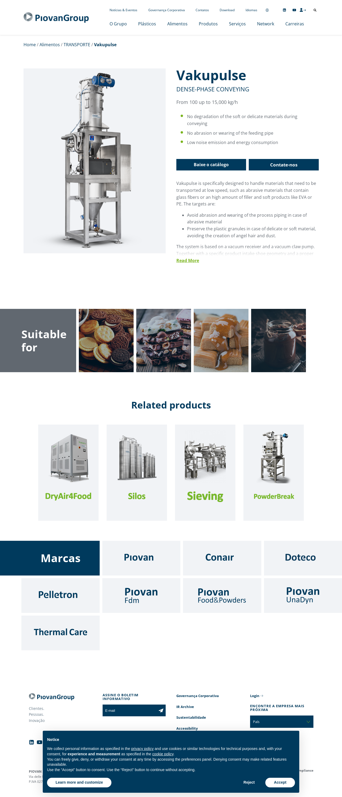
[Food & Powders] (222, 595)
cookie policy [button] (162, 754)
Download (227, 10)
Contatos (202, 10)
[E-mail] (129, 710)
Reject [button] (249, 782)
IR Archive (185, 706)
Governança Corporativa (166, 10)
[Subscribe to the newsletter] (161, 710)
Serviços (237, 24)
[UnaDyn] (303, 595)
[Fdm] (141, 595)
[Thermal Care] (60, 633)
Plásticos (147, 24)
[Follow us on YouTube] (294, 10)
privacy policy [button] (142, 749)
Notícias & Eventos (123, 10)
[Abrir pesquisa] (315, 10)
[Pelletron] (60, 595)
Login (254, 695)
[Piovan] (141, 558)
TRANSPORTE (77, 45)
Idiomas (251, 10)
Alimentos (177, 24)
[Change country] (267, 10)
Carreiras (294, 24)
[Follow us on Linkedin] (284, 10)
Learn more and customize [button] (79, 782)
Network (265, 24)
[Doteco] (303, 558)
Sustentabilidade (191, 717)
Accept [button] (280, 782)
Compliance (303, 770)
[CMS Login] (303, 10)
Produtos (208, 24)
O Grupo (118, 24)
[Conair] (222, 558)
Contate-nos (283, 165)
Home (30, 45)
